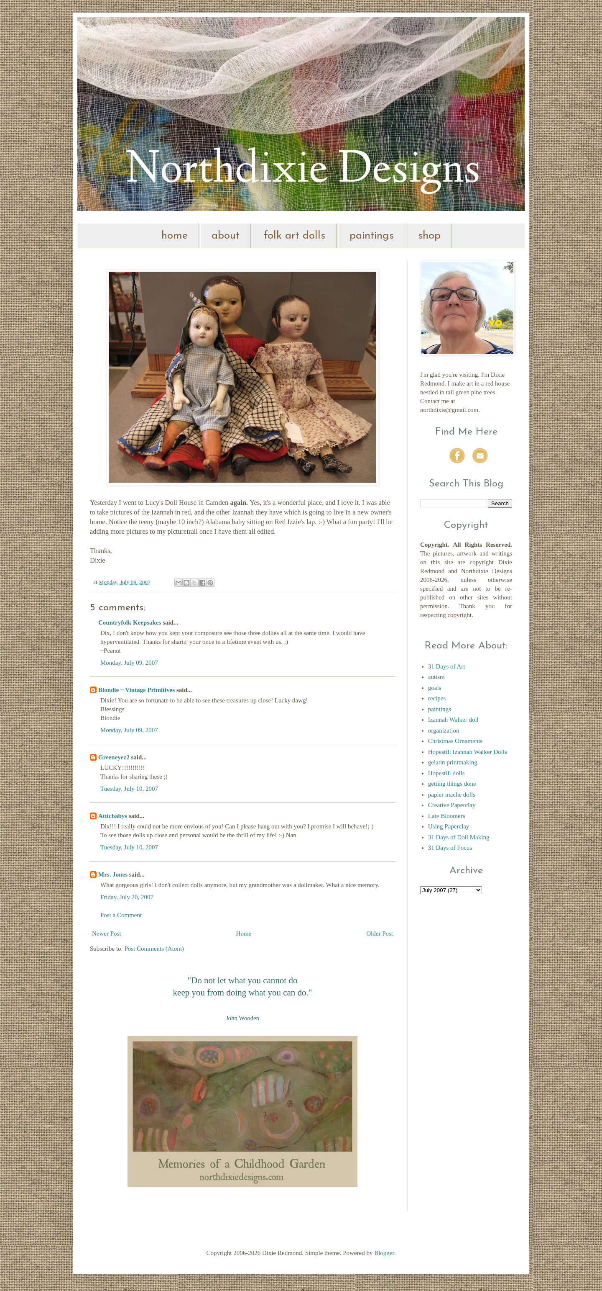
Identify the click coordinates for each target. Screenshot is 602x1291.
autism (436, 677)
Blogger (384, 1253)
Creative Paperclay (452, 805)
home (174, 236)
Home (244, 933)
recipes (437, 698)
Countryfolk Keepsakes (129, 622)
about (226, 236)
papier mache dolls (451, 794)
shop (429, 236)
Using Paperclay (448, 826)
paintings (371, 236)
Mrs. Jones (113, 874)
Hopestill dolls (446, 773)
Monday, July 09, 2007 (129, 662)
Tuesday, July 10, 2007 (129, 788)
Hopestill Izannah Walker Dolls (467, 751)
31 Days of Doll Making (459, 837)
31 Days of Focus (450, 847)
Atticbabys (112, 816)
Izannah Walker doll (453, 719)
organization (443, 730)
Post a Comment (121, 915)
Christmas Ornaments (455, 741)
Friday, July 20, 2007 (126, 897)
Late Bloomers (446, 816)
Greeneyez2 (114, 757)
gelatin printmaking (452, 762)
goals (434, 687)
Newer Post (106, 933)
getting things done (452, 783)
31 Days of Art (446, 666)
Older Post (379, 933)
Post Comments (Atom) (154, 948)
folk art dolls (294, 236)
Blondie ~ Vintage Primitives (136, 690)
